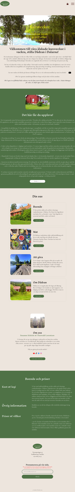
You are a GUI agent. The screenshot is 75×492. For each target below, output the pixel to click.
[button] (67, 4)
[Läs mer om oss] (37, 358)
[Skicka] (37, 477)
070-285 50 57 (37, 456)
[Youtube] (34, 353)
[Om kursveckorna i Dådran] (69, 72)
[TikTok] (36, 353)
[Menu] (72, 3)
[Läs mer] (38, 220)
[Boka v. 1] (37, 181)
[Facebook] (39, 353)
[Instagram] (41, 353)
